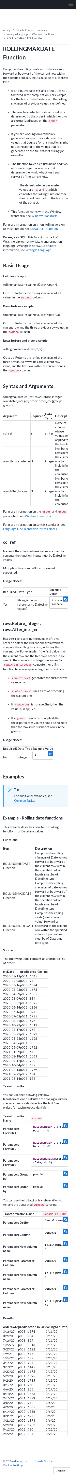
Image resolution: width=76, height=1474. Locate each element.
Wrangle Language (17, 34)
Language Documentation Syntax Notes (30, 529)
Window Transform (44, 216)
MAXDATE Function (44, 229)
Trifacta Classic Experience (31, 30)
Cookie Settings (13, 1465)
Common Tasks (24, 800)
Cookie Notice (43, 1461)
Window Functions (43, 34)
